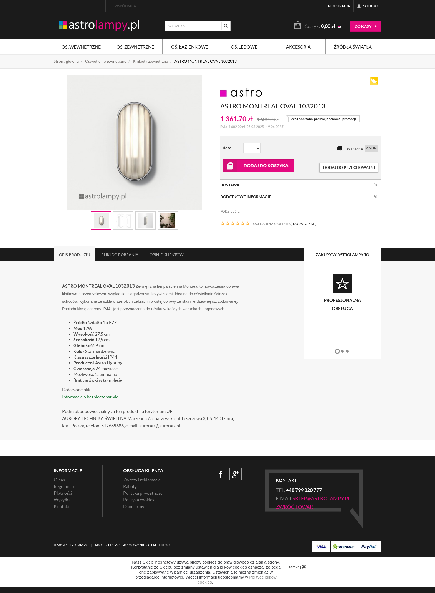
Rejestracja (339, 6)
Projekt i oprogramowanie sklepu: (132, 545)
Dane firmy (133, 506)
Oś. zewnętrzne (135, 46)
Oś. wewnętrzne (81, 46)
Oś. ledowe (244, 46)
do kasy (365, 26)
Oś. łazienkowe (189, 46)
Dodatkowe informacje (299, 197)
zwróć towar (294, 507)
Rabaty (130, 486)
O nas (59, 479)
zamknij (297, 566)
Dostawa (299, 185)
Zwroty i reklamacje (142, 479)
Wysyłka (62, 499)
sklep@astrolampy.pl (321, 498)
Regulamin (64, 486)
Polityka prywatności (143, 493)
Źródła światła (353, 46)
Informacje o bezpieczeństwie (90, 396)
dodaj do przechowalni (349, 167)
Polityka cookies (138, 499)
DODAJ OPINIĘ (304, 224)
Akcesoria (298, 46)
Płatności (63, 493)
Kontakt (62, 506)
